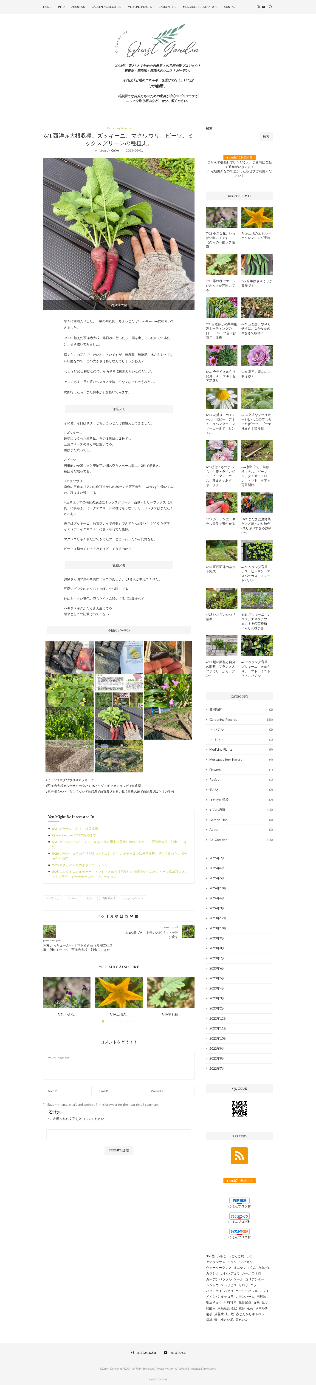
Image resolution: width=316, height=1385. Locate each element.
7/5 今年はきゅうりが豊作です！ (256, 283)
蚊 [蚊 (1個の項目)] (232, 1314)
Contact (230, 6)
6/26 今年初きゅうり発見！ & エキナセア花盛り (221, 376)
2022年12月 (218, 1018)
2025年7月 (217, 858)
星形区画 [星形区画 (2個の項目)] (245, 1302)
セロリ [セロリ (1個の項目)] (243, 1285)
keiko (115, 151)
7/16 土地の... (119, 1014)
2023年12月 (218, 918)
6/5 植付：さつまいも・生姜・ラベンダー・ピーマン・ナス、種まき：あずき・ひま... (220, 476)
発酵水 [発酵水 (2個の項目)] (211, 1308)
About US (78, 6)
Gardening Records (106, 6)
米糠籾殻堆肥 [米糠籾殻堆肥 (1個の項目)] (227, 1308)
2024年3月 (217, 908)
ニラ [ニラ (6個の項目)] (253, 1285)
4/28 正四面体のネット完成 (220, 569)
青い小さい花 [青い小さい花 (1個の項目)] (224, 1320)
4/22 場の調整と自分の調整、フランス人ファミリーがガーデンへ (220, 669)
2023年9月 (217, 938)
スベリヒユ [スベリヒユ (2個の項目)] (229, 1285)
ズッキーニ (73, 898)
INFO (61, 6)
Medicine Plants (140, 6)
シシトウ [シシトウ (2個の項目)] (212, 1285)
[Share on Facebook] (107, 916)
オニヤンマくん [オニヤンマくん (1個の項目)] (245, 1267)
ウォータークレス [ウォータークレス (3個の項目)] (219, 1267)
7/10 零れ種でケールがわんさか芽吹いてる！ (220, 285)
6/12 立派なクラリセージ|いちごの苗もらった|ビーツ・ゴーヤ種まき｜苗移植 (256, 421)
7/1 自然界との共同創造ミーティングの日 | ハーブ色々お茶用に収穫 (221, 331)
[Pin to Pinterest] (116, 916)
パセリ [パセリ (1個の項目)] (229, 1291)
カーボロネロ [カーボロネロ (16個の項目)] (251, 1273)
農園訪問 (241, 709)
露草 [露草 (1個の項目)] (209, 1320)
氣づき (241, 789)
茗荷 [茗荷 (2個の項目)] (250, 1308)
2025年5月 (217, 878)
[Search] (270, 7)
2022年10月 (218, 1038)
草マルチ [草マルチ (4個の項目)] (261, 1308)
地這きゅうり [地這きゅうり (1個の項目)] (215, 1302)
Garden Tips (167, 6)
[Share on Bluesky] (131, 916)
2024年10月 (218, 888)
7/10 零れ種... (170, 1014)
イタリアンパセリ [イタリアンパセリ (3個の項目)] (240, 1262)
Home (47, 6)
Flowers (241, 769)
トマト (243, 739)
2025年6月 (217, 868)
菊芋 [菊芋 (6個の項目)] (209, 1314)
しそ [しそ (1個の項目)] (249, 1256)
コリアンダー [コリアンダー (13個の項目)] (254, 1279)
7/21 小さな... (67, 1014)
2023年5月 (217, 978)
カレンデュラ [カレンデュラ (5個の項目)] (230, 1273)
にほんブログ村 (239, 1206)
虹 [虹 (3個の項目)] (227, 1314)
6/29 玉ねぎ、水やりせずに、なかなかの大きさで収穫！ (256, 328)
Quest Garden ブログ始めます (74, 835)
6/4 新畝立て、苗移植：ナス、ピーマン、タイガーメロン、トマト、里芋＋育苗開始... (255, 476)
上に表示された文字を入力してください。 (76, 1119)
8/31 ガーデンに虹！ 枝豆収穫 (75, 829)
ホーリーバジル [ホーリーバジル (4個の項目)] (246, 1291)
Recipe (241, 779)
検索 (209, 128)
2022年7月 (217, 1068)
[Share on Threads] (126, 916)
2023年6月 (217, 968)
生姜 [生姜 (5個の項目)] (265, 1302)
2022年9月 (217, 1048)
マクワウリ (52, 898)
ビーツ (91, 898)
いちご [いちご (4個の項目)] (221, 1256)
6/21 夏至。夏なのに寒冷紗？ (256, 374)
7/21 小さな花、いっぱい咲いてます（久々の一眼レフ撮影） (220, 240)
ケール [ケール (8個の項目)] (238, 1279)
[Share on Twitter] (111, 916)
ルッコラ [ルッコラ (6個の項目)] (227, 1296)
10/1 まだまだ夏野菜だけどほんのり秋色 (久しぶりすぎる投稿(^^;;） (256, 526)
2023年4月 (217, 988)
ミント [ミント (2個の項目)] (264, 1291)
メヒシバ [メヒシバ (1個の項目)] (212, 1296)
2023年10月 (218, 928)
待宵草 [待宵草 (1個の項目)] (232, 1302)
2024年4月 (217, 898)
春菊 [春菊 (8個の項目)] (256, 1302)
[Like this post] (102, 916)
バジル (243, 729)
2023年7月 (217, 958)
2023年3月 (217, 998)
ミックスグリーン (133, 898)
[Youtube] (263, 7)
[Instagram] (258, 7)
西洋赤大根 (108, 898)
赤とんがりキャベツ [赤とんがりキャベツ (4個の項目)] (250, 1314)
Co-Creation (241, 839)
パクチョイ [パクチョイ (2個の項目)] (214, 1291)
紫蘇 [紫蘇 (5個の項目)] (242, 1308)
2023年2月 (217, 1008)
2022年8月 (217, 1058)
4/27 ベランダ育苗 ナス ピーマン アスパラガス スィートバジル (256, 573)
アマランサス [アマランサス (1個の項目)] (215, 1262)
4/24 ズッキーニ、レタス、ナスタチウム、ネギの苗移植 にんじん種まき (256, 621)
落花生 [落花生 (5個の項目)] (219, 1314)
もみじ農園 (241, 809)
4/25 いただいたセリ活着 (220, 616)
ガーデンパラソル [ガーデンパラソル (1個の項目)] (219, 1279)
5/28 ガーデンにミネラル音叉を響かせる (220, 521)
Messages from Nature (200, 6)
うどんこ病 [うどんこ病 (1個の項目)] (236, 1256)
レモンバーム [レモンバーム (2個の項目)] (245, 1296)
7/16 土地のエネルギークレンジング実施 (256, 235)
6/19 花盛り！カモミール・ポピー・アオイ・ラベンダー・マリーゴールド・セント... (220, 424)
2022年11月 (218, 1028)
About (241, 829)
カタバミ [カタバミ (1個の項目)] (264, 1267)
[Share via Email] (136, 916)
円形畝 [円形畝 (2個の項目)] (261, 1296)
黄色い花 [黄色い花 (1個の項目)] (241, 1320)
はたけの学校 (241, 799)
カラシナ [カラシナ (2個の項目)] (212, 1273)
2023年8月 (217, 948)
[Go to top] (158, 1379)
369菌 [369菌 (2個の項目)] (210, 1256)
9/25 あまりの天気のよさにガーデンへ (80, 865)
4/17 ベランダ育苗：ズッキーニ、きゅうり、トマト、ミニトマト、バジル (256, 669)
